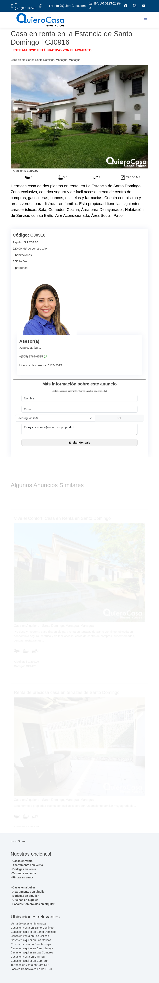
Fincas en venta (22, 877)
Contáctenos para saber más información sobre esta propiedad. (79, 391)
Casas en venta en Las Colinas (30, 936)
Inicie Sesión (18, 841)
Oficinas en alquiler (25, 899)
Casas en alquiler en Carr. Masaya (32, 948)
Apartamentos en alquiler (29, 891)
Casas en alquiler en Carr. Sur (29, 960)
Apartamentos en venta (27, 865)
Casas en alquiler (23, 887)
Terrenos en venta (24, 873)
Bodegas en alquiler (25, 895)
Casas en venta (22, 860)
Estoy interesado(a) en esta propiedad (79, 429)
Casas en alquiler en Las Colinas (31, 940)
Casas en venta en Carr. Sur (28, 956)
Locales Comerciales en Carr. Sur (31, 969)
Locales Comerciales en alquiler (33, 904)
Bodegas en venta (24, 869)
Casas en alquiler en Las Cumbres (32, 952)
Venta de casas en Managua (28, 923)
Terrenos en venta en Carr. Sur (29, 964)
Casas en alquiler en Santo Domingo (33, 931)
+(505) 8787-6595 (31, 356)
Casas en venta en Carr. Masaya (31, 944)
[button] (21, 117)
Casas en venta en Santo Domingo (32, 927)
